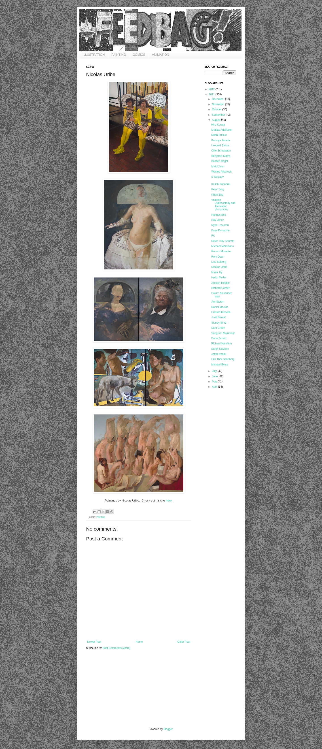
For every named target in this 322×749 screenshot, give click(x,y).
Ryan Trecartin (220, 225)
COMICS (139, 54)
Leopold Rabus (220, 145)
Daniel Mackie (219, 307)
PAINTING (118, 54)
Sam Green (218, 327)
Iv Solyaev (217, 176)
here (169, 500)
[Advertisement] (119, 691)
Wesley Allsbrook (221, 171)
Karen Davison (220, 348)
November (218, 104)
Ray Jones (217, 220)
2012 (212, 89)
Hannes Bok (218, 214)
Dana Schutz (219, 338)
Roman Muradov (221, 251)
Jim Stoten (217, 301)
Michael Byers (219, 364)
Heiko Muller (218, 277)
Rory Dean (217, 256)
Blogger (168, 729)
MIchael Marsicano (222, 246)
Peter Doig (217, 189)
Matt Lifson (218, 166)
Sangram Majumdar (223, 333)
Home (139, 641)
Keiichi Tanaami (220, 184)
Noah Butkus (219, 135)
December (218, 99)
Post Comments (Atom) (116, 648)
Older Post (183, 641)
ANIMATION (160, 54)
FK (213, 235)
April (215, 386)
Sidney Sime (218, 322)
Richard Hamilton (221, 343)
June (215, 376)
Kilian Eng (217, 194)
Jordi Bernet (218, 317)
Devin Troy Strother (222, 241)
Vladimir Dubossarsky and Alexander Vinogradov (223, 204)
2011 (212, 94)
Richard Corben (220, 288)
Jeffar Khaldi (218, 354)
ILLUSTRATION (94, 54)
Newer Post (94, 641)
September (219, 114)
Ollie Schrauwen (221, 150)
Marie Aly (216, 272)
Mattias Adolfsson (221, 129)
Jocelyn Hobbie (220, 282)
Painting (100, 517)
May (215, 381)
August (216, 120)
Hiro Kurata (218, 124)
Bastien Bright (219, 161)
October (217, 109)
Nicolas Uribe (219, 267)
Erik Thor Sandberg (223, 359)
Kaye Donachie (220, 230)
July (215, 371)
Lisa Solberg (218, 261)
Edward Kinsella (221, 312)
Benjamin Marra (220, 156)
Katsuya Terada (220, 140)
